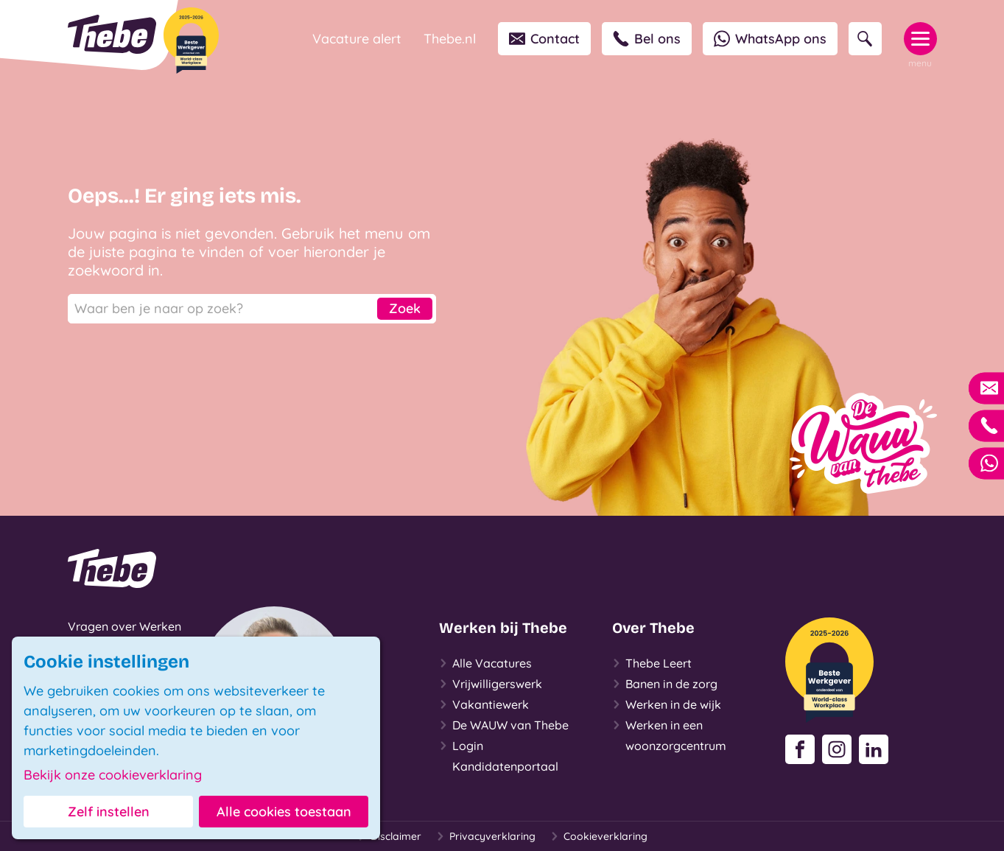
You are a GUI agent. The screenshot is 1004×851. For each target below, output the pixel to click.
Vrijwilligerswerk (490, 683)
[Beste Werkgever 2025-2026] (191, 40)
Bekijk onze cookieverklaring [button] (113, 775)
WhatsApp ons (770, 38)
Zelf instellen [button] (109, 811)
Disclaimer (389, 836)
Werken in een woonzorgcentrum (669, 734)
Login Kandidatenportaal (498, 754)
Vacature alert (356, 38)
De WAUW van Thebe (504, 725)
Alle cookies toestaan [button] (284, 811)
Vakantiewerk (484, 704)
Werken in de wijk (666, 704)
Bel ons (647, 38)
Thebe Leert (652, 663)
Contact (544, 38)
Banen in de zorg (664, 683)
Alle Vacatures (485, 663)
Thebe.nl (450, 38)
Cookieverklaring (598, 836)
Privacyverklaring (486, 836)
